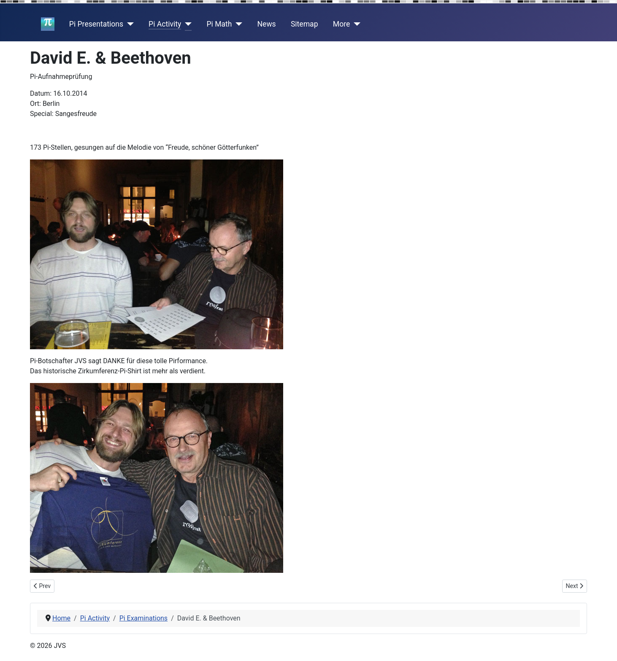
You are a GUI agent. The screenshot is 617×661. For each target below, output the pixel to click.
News (266, 24)
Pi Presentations (96, 24)
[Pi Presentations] (128, 24)
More (341, 24)
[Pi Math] (237, 24)
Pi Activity (165, 24)
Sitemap (304, 24)
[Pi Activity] (186, 24)
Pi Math (219, 24)
